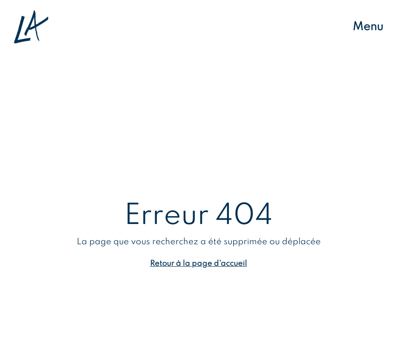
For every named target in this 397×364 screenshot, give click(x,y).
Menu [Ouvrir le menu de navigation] (368, 27)
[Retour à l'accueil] (31, 27)
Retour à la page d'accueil (198, 264)
